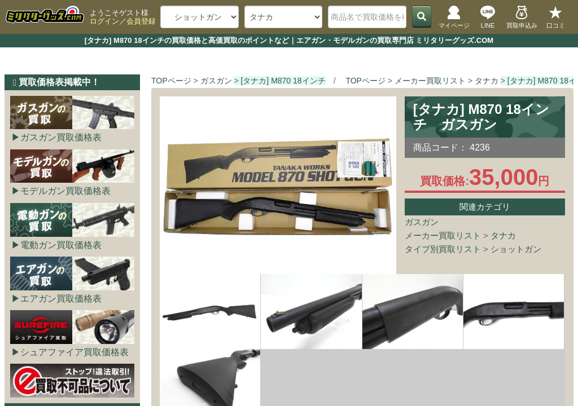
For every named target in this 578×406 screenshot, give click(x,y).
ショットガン (516, 249)
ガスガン (422, 222)
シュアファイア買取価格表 (74, 352)
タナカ (503, 235)
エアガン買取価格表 (61, 298)
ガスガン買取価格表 (61, 137)
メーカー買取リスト (443, 235)
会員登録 (141, 21)
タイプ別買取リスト (443, 249)
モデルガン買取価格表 (65, 191)
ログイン (104, 21)
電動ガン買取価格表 (61, 245)
